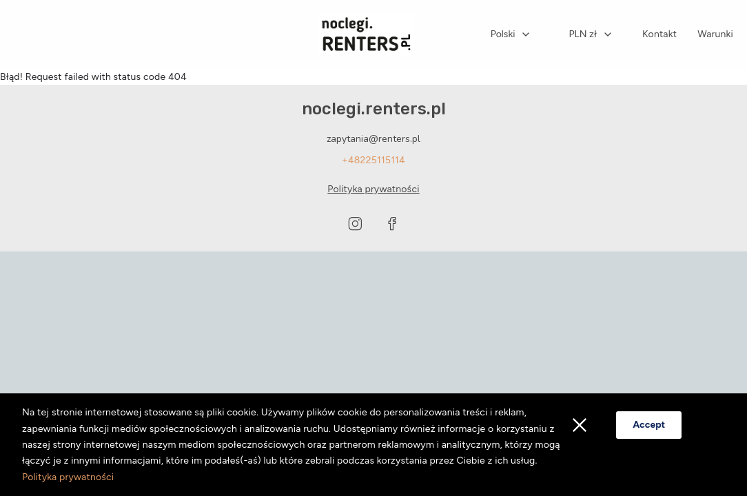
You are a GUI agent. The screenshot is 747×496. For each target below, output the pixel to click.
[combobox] (511, 34)
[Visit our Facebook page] (392, 224)
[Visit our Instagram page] (355, 224)
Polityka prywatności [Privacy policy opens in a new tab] (373, 189)
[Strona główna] (366, 34)
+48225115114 (373, 160)
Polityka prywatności (68, 477)
